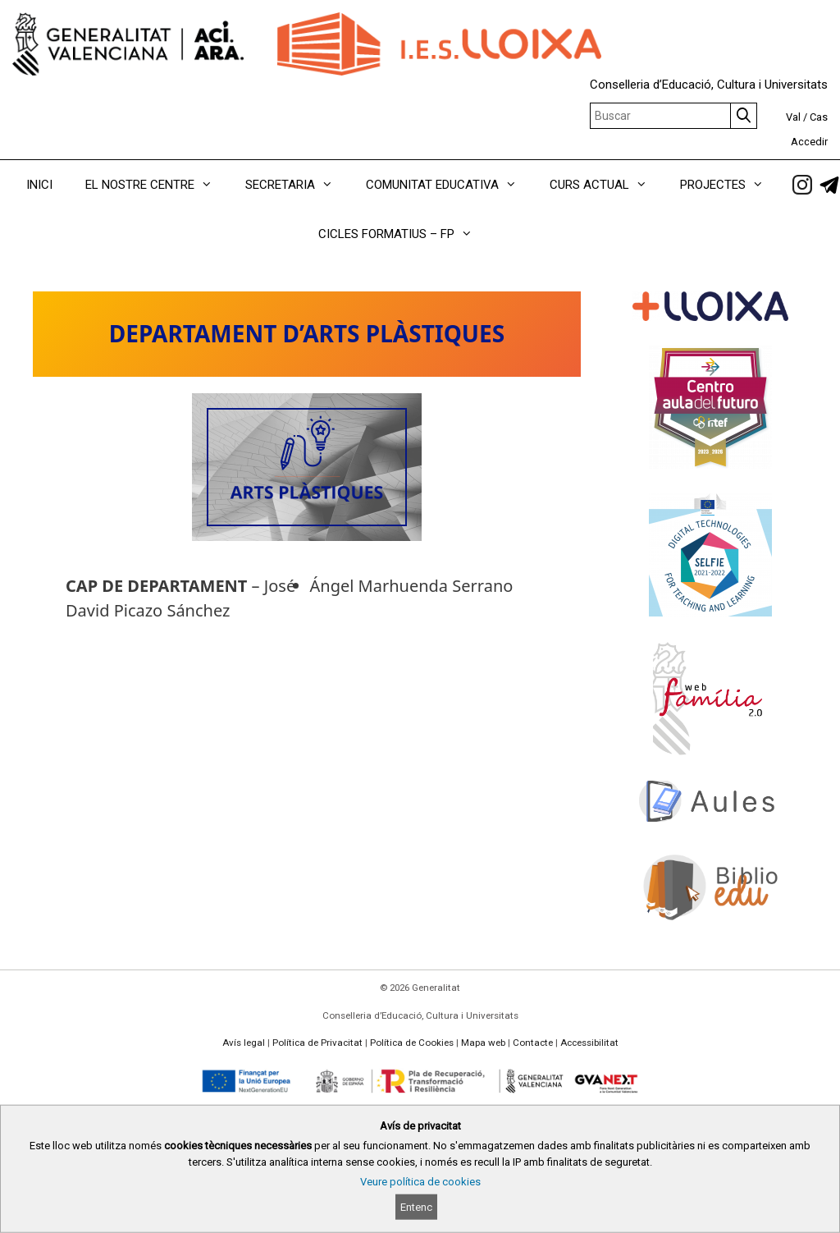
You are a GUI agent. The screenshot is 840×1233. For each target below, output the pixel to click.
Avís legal (243, 1042)
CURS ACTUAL (607, 184)
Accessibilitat (589, 1042)
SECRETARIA (297, 184)
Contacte (533, 1042)
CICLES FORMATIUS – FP (403, 234)
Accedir (809, 141)
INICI (39, 184)
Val (793, 117)
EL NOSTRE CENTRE (157, 184)
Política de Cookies (412, 1042)
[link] (802, 184)
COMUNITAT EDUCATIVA (449, 184)
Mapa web (483, 1042)
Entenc (416, 1207)
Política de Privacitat (317, 1042)
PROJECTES (730, 184)
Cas (819, 117)
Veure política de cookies (420, 1182)
